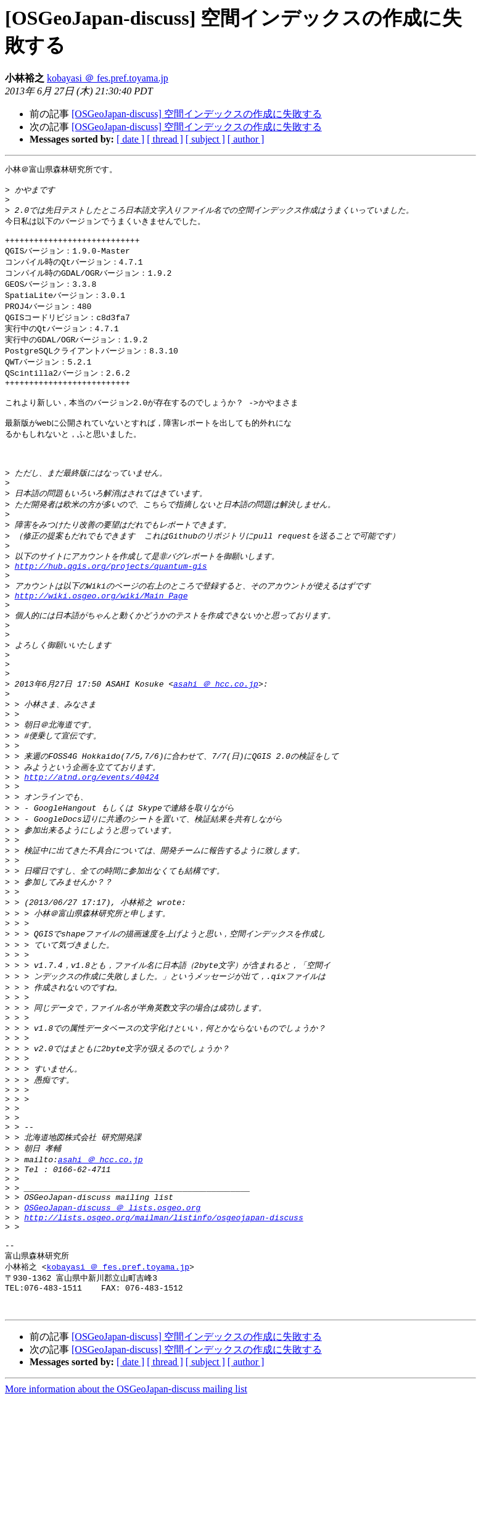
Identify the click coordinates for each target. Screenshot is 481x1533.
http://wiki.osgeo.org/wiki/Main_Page (101, 641)
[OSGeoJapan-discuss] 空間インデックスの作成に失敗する (197, 114)
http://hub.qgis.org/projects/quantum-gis (111, 607)
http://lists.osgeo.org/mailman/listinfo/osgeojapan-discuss (163, 1337)
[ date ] (130, 139)
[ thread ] (165, 139)
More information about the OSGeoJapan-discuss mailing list (126, 1522)
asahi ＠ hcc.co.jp (215, 742)
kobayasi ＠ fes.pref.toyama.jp (107, 78)
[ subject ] (205, 139)
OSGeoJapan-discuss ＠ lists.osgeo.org (112, 1325)
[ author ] (246, 139)
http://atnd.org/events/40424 (91, 845)
